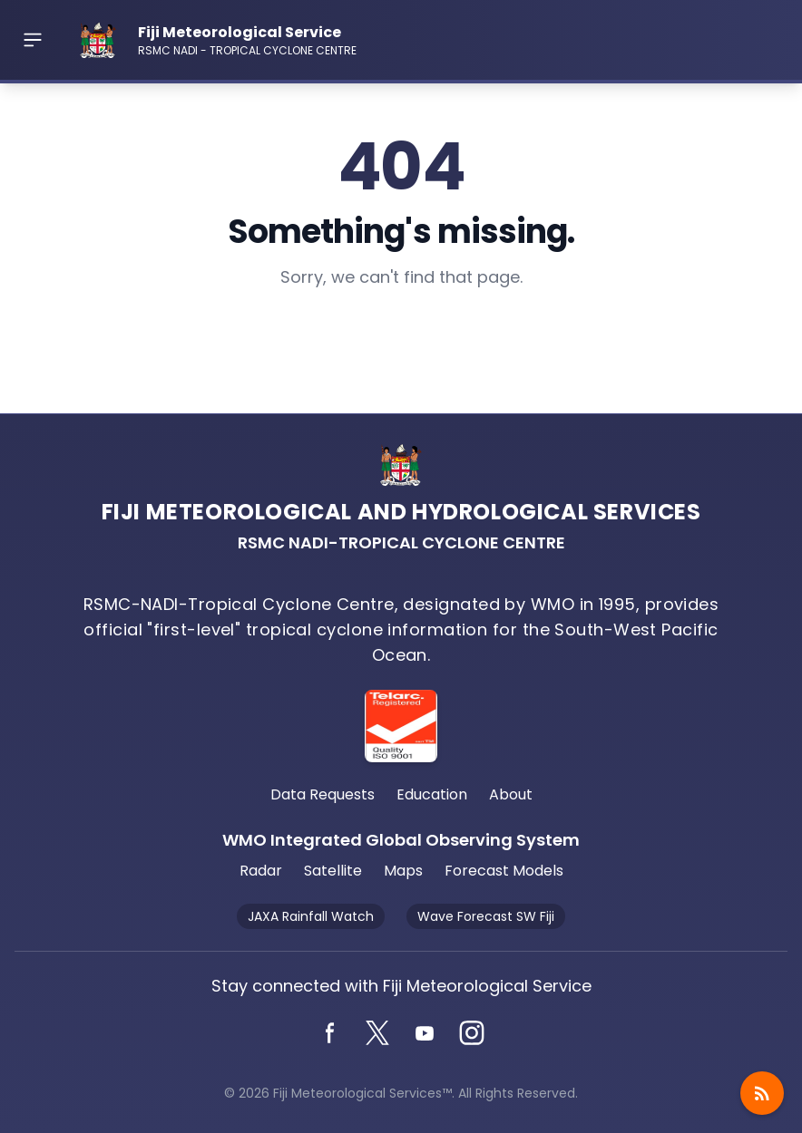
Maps (403, 870)
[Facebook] (330, 1033)
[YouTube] (424, 1033)
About (511, 794)
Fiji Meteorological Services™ (362, 1093)
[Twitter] (377, 1033)
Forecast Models (504, 870)
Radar (261, 870)
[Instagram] (471, 1033)
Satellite (333, 870)
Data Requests (322, 794)
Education (431, 794)
